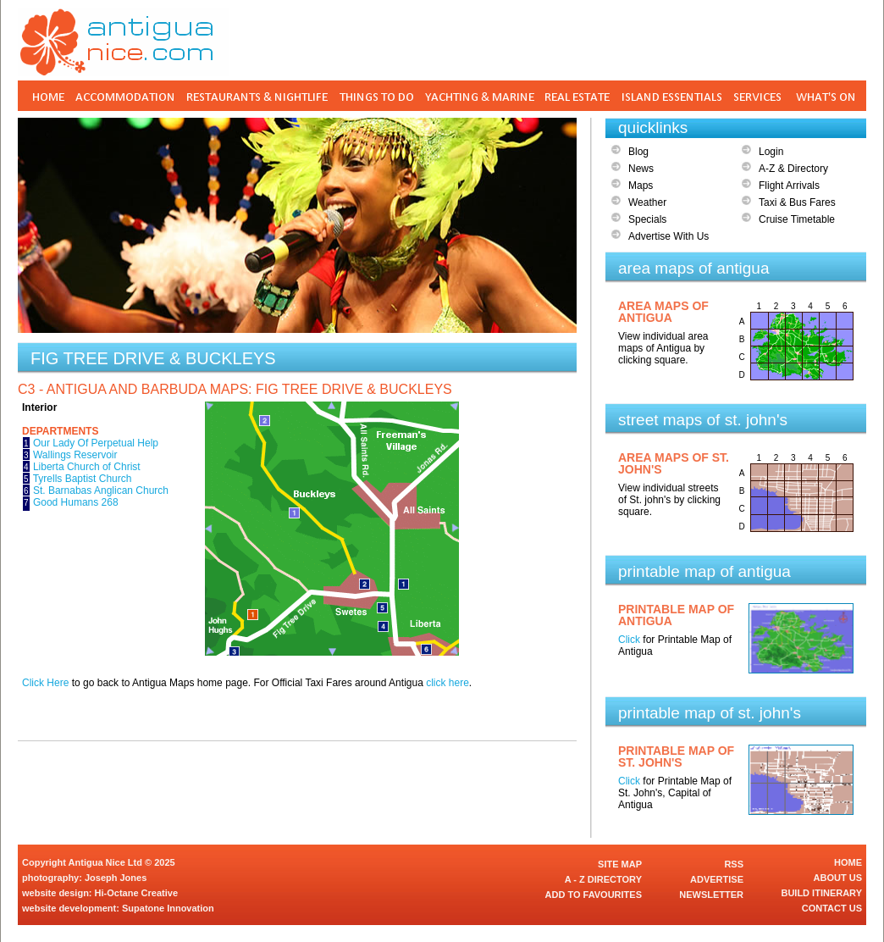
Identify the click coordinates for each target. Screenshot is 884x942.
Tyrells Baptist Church (82, 479)
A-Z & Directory (793, 169)
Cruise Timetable (797, 219)
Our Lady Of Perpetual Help (95, 443)
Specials (647, 219)
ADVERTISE (716, 879)
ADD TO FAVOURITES (594, 894)
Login (771, 152)
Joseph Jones (115, 878)
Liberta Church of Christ (87, 467)
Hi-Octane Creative (136, 893)
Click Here (45, 683)
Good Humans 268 (76, 502)
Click (629, 640)
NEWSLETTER (711, 894)
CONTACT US (832, 908)
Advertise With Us (668, 236)
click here (447, 683)
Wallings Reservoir (75, 455)
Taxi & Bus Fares (797, 202)
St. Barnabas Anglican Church (101, 490)
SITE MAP (620, 864)
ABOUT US (838, 878)
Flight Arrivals (789, 185)
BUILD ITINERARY (821, 893)
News (641, 169)
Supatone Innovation (168, 908)
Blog (638, 152)
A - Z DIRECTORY (603, 879)
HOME (848, 862)
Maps (640, 185)
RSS (733, 864)
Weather (647, 202)
